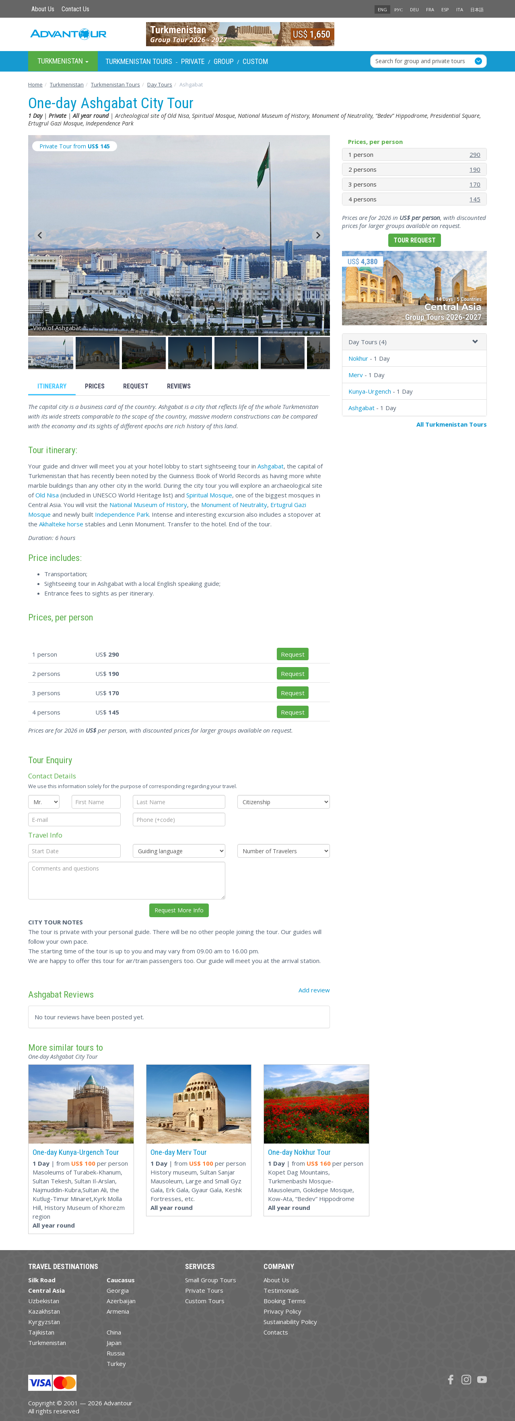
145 (475, 199)
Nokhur (358, 358)
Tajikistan (41, 1332)
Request (135, 386)
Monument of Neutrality (234, 505)
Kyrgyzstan (44, 1322)
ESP (445, 9)
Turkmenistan (47, 1343)
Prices (95, 386)
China (114, 1332)
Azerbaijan (121, 1301)
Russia (116, 1353)
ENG (382, 9)
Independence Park (122, 514)
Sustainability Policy (290, 1322)
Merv (355, 375)
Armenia (118, 1311)
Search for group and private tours (420, 61)
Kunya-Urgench (369, 391)
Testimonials (281, 1290)
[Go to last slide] (40, 235)
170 (475, 184)
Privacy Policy (282, 1311)
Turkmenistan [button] (63, 61)
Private (193, 61)
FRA (430, 9)
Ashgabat (271, 466)
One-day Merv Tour (178, 1152)
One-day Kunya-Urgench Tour (76, 1152)
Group (224, 61)
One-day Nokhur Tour (299, 1152)
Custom (255, 61)
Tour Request (414, 240)
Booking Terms (285, 1301)
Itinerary (51, 386)
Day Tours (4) (367, 342)
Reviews (179, 386)
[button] (51, 353)
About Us (42, 9)
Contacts (276, 1332)
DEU (414, 9)
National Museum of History (148, 505)
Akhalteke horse (61, 524)
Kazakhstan (44, 1311)
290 (475, 154)
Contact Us (75, 9)
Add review (314, 990)
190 (475, 169)
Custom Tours (205, 1301)
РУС (398, 9)
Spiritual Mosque (209, 495)
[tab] (414, 342)
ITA (459, 9)
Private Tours (204, 1290)
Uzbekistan (43, 1301)
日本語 (477, 9)
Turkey (116, 1363)
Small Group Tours (210, 1280)
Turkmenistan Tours (138, 61)
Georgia (118, 1290)
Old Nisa (47, 495)
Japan (114, 1343)
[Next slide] (318, 235)
